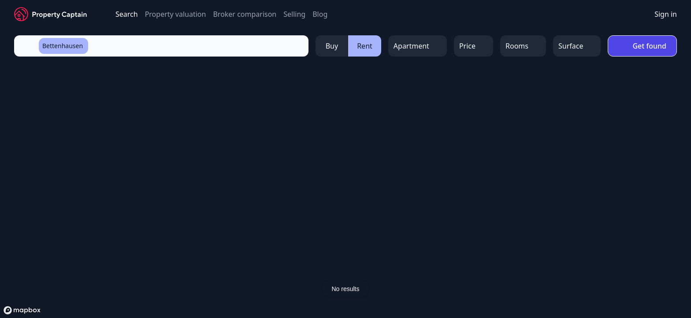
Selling (294, 14)
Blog (319, 14)
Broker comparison (244, 14)
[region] (345, 191)
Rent (364, 46)
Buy (332, 46)
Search (126, 14)
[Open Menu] (417, 46)
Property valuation (175, 14)
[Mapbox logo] (22, 310)
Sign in (665, 14)
